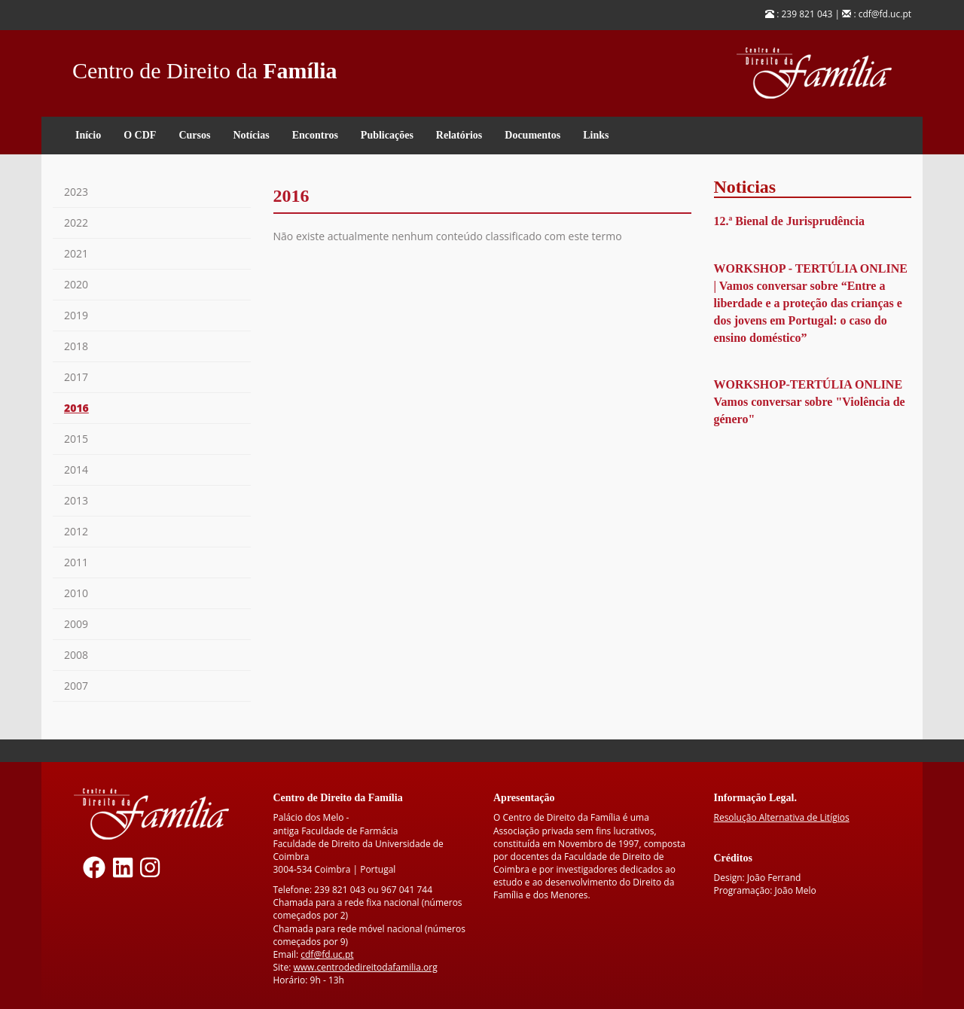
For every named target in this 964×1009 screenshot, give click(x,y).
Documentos (532, 135)
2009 (76, 624)
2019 (76, 315)
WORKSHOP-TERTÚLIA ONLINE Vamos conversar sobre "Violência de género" (809, 401)
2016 (76, 408)
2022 (76, 222)
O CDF (140, 135)
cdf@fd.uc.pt (326, 954)
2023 (76, 191)
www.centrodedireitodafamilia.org (365, 967)
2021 (76, 253)
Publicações (387, 135)
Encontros (315, 135)
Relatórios (459, 135)
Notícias (251, 135)
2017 (76, 377)
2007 (76, 685)
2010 (76, 593)
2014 (76, 469)
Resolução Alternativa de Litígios (782, 817)
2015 (76, 438)
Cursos (194, 135)
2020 (76, 284)
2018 (76, 346)
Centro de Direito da (204, 66)
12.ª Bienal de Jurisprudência (789, 221)
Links (596, 135)
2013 (76, 500)
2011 (76, 562)
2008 (76, 655)
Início (88, 135)
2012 (76, 531)
